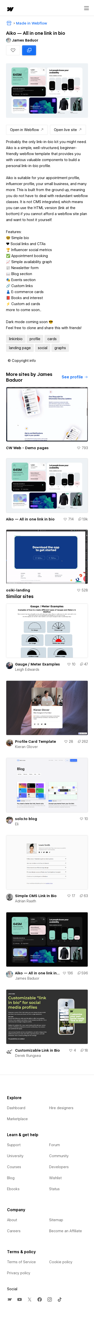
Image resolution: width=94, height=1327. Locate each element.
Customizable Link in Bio (37, 1050)
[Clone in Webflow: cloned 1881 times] (29, 50)
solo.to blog (26, 819)
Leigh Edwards (27, 670)
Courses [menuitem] (14, 1167)
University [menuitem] (15, 1156)
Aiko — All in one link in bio (30, 519)
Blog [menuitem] (11, 1178)
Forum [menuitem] (54, 1145)
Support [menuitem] (14, 1145)
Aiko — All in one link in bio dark (37, 973)
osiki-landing (18, 590)
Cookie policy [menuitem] (60, 1262)
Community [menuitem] (59, 1156)
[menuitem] (9, 1299)
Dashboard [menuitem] (16, 1108)
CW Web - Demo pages (27, 448)
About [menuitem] (12, 1220)
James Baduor (27, 978)
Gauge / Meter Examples (37, 664)
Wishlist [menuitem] (55, 1178)
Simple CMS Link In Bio (36, 896)
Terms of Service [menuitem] (21, 1262)
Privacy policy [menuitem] (18, 1273)
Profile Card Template (35, 742)
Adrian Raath (25, 901)
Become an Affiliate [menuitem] (65, 1231)
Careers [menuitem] (14, 1231)
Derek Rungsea (28, 1056)
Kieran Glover (26, 747)
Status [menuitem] (54, 1189)
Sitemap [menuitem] (56, 1220)
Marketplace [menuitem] (17, 1119)
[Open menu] (86, 8)
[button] (13, 50)
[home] (10, 9)
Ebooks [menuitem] (13, 1189)
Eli (17, 824)
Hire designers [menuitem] (61, 1108)
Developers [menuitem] (59, 1167)
